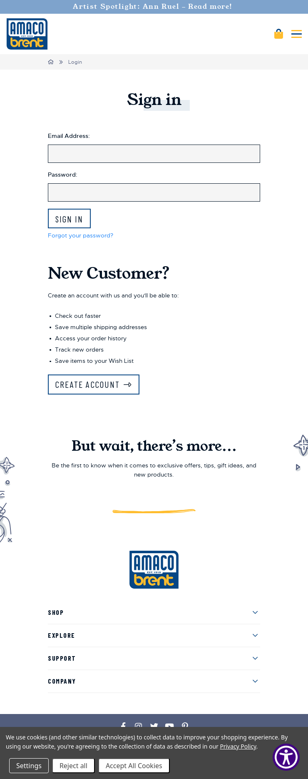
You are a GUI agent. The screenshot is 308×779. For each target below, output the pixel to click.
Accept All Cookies (134, 765)
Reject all (73, 765)
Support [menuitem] (62, 658)
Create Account (87, 384)
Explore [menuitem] (61, 635)
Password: (62, 174)
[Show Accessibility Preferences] (286, 757)
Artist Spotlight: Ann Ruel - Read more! (154, 6)
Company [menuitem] (62, 681)
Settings (29, 765)
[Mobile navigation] (296, 34)
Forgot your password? (80, 235)
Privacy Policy (238, 746)
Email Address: (69, 136)
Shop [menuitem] (56, 612)
